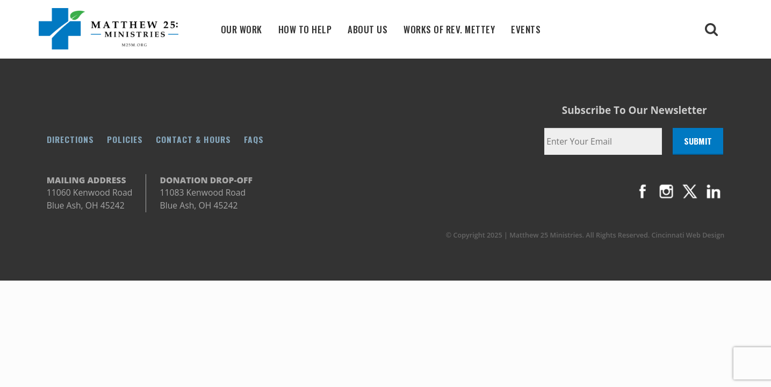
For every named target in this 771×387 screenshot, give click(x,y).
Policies (125, 139)
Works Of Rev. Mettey (449, 29)
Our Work (241, 29)
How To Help (305, 29)
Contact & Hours (193, 139)
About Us (367, 29)
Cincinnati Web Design (688, 235)
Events (526, 29)
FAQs (254, 139)
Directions (70, 139)
